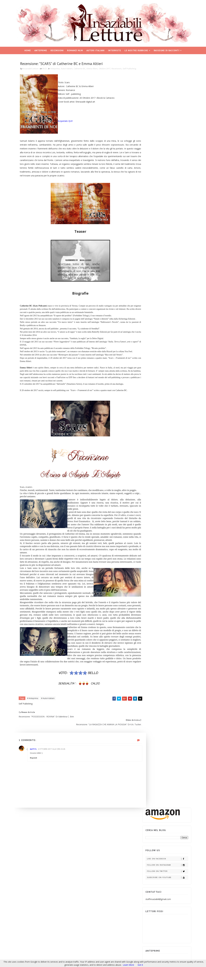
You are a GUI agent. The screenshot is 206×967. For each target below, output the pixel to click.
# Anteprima (36, 753)
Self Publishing (30, 71)
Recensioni (57, 49)
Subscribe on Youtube (164, 125)
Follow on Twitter (164, 119)
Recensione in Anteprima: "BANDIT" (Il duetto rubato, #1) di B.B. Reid (170, 373)
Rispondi (37, 809)
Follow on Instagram (164, 113)
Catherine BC (83, 68)
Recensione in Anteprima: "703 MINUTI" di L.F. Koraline (170, 359)
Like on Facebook (164, 107)
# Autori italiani (51, 753)
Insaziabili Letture (36, 935)
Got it (140, 964)
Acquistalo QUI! (69, 124)
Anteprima (58, 68)
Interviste (114, 49)
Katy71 (37, 800)
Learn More (128, 964)
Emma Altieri (95, 68)
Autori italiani (95, 49)
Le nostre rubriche (136, 49)
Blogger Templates (66, 935)
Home (27, 49)
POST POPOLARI (153, 320)
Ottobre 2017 (108, 68)
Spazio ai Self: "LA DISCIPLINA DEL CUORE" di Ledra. (170, 386)
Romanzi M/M (75, 49)
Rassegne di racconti (166, 49)
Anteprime (40, 49)
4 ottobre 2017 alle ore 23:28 (55, 800)
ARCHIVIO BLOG (174, 320)
